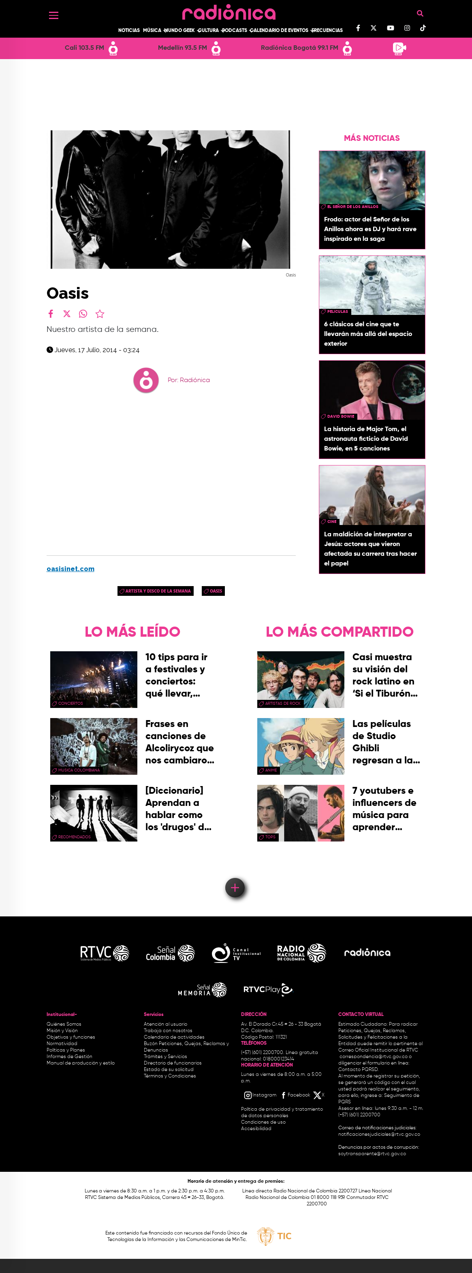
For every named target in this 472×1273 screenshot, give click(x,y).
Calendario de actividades (174, 1037)
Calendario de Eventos (279, 30)
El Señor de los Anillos (352, 207)
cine (331, 522)
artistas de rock (283, 703)
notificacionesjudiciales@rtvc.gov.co (379, 1134)
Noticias (129, 30)
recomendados (74, 837)
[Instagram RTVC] (259, 1095)
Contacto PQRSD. (358, 1069)
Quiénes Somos (64, 1024)
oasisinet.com (70, 569)
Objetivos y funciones (71, 1037)
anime (271, 770)
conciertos (70, 703)
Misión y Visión (62, 1031)
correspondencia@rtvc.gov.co (374, 1056)
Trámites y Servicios (165, 1056)
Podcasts (234, 30)
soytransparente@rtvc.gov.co (372, 1154)
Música (152, 30)
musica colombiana (79, 770)
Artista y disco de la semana (158, 591)
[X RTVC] (319, 1095)
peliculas (337, 312)
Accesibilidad (257, 1128)
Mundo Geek (179, 30)
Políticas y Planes (66, 1050)
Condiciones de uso (263, 1122)
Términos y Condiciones (170, 1076)
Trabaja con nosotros (168, 1031)
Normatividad (62, 1043)
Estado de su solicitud (169, 1069)
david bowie (340, 416)
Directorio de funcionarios (173, 1063)
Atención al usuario (165, 1024)
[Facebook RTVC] (294, 1095)
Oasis (216, 591)
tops (270, 837)
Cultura (208, 30)
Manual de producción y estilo (81, 1063)
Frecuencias (327, 30)
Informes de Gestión (69, 1056)
